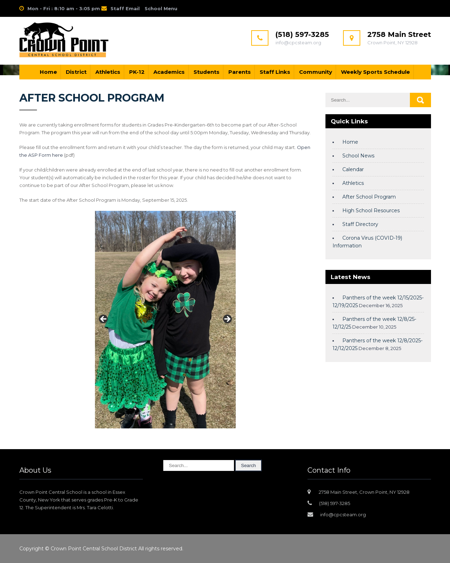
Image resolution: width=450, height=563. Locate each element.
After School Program (369, 197)
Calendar (353, 169)
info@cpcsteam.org (343, 514)
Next (227, 319)
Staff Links (275, 72)
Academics (169, 72)
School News (358, 156)
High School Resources (371, 210)
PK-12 (137, 72)
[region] (165, 321)
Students (207, 72)
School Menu (161, 8)
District (76, 72)
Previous (104, 319)
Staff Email (125, 8)
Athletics (107, 72)
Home (48, 72)
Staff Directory (360, 224)
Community (315, 72)
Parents (239, 72)
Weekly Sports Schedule (375, 72)
